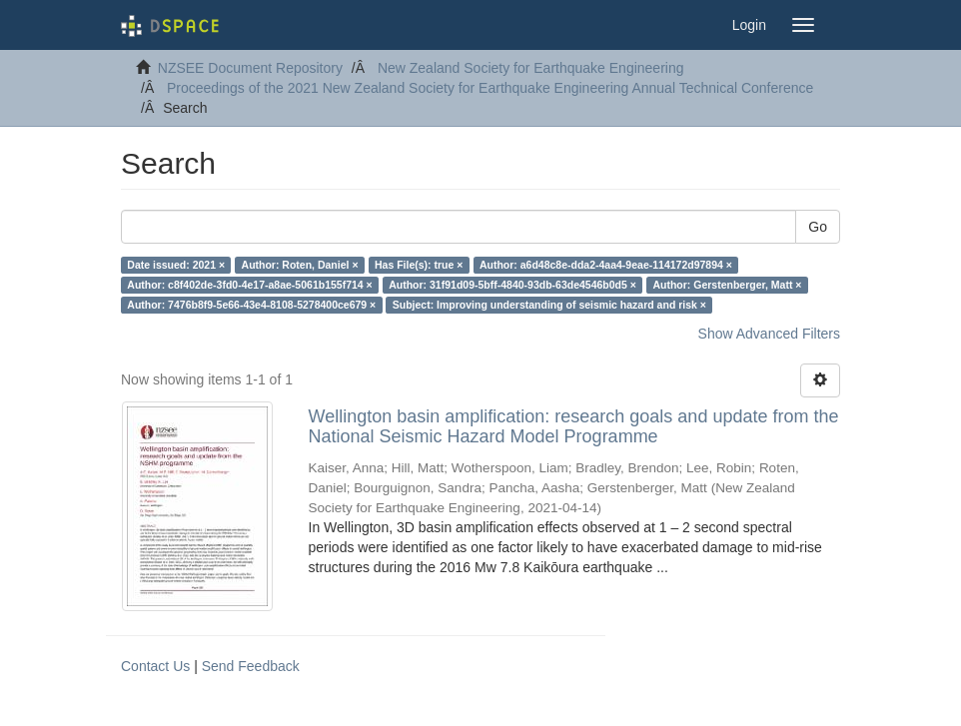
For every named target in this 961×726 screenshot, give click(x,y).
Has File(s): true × (419, 265)
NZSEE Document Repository (250, 68)
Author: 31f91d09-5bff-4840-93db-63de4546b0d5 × (512, 285)
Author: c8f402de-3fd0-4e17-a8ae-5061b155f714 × (249, 285)
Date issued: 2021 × (176, 265)
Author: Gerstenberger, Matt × (726, 285)
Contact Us (155, 666)
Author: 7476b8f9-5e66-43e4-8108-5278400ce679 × (251, 305)
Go (817, 227)
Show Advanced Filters (769, 334)
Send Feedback (251, 666)
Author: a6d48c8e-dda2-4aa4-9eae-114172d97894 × (606, 265)
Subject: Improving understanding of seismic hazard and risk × (549, 305)
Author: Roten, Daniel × (300, 265)
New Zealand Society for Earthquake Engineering (531, 68)
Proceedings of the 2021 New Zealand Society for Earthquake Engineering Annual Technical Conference (490, 88)
